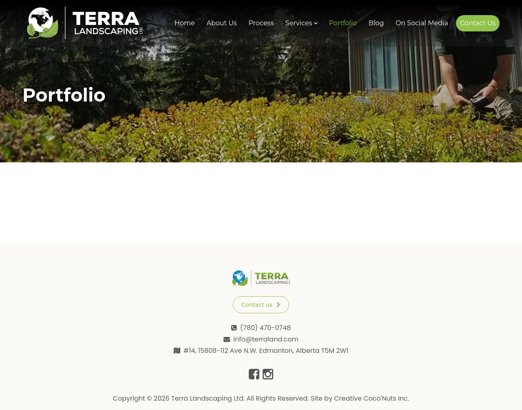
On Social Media (422, 23)
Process (261, 23)
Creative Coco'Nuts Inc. (371, 398)
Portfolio (343, 23)
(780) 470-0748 (265, 327)
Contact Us (478, 23)
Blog (376, 23)
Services (298, 23)
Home (185, 23)
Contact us (261, 304)
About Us (221, 23)
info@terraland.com (266, 339)
